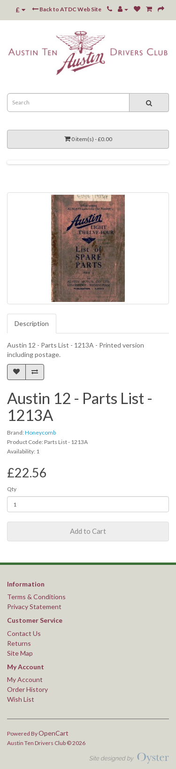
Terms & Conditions (36, 597)
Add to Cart (88, 531)
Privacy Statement (34, 606)
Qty (11, 488)
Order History (27, 689)
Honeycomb (40, 432)
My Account (25, 679)
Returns (19, 643)
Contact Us (24, 633)
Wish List (20, 699)
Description (32, 323)
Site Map (20, 653)
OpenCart (53, 733)
